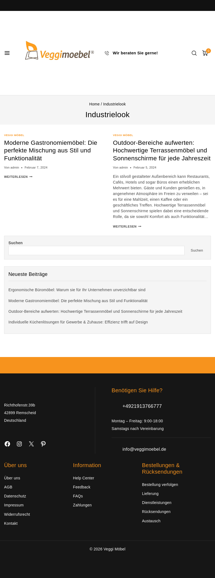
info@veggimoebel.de (144, 449)
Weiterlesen (18, 176)
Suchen (15, 251)
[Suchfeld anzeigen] (194, 53)
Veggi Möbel (14, 135)
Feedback (81, 487)
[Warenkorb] (206, 53)
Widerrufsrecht (17, 514)
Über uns (12, 478)
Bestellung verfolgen (160, 484)
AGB (8, 487)
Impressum (14, 505)
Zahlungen (82, 505)
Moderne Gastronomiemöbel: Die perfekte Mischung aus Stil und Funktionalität (49, 150)
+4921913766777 (142, 406)
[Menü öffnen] (7, 53)
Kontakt (11, 523)
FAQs (78, 496)
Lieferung (150, 493)
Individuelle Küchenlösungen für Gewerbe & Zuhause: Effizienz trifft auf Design (78, 330)
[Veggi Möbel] (57, 53)
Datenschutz (15, 496)
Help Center (83, 478)
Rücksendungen (156, 511)
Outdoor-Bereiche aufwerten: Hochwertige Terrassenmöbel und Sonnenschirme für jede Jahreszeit (156, 154)
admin (14, 167)
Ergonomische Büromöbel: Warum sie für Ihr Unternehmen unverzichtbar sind (77, 298)
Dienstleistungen (156, 502)
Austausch (151, 521)
